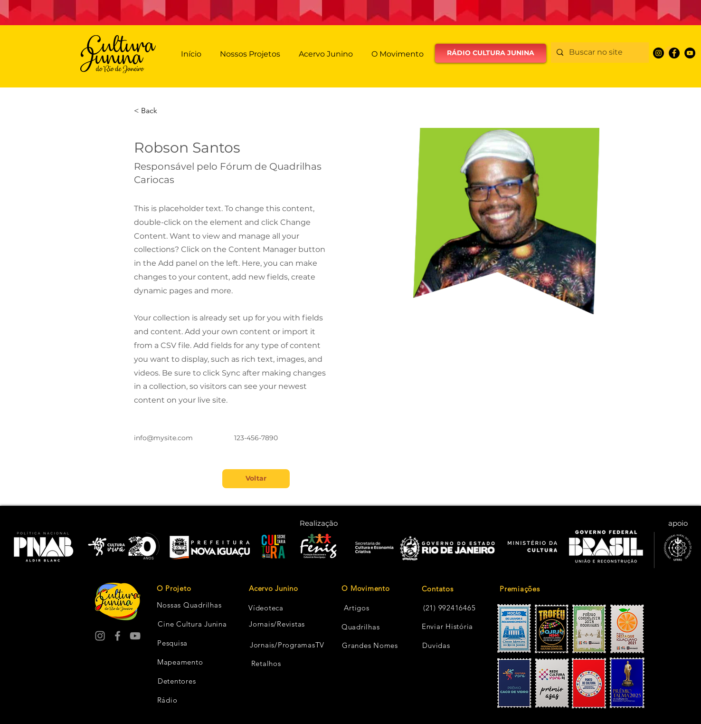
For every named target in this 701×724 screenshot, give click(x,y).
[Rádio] (167, 700)
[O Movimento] (365, 588)
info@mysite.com (163, 438)
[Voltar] (256, 478)
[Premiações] (533, 589)
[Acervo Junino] (273, 588)
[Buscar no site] (599, 52)
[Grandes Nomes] (370, 645)
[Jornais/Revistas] (277, 624)
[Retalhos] (266, 663)
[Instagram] (658, 53)
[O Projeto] (174, 588)
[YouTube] (689, 53)
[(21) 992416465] (449, 608)
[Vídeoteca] (266, 608)
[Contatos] (437, 589)
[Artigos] (356, 608)
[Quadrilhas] (360, 627)
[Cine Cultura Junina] (192, 624)
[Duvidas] (436, 645)
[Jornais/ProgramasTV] (287, 645)
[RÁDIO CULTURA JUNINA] (490, 53)
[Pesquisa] (172, 643)
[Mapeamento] (180, 662)
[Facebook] (674, 53)
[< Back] (152, 111)
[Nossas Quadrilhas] (189, 605)
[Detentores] (176, 681)
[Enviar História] (447, 626)
